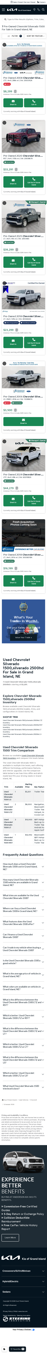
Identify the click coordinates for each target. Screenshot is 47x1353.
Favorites (17, 1349)
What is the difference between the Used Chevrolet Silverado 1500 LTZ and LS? (22, 1060)
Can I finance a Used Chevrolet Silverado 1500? (18, 936)
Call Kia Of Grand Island (33, 182)
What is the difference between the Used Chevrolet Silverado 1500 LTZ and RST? (22, 1002)
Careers (41, 2)
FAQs (15, 1311)
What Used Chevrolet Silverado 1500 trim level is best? (21, 1087)
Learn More (10, 1238)
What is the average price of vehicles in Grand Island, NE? (22, 975)
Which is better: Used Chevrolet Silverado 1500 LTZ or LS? (18, 1074)
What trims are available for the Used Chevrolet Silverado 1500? (21, 896)
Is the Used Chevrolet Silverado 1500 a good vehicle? (21, 962)
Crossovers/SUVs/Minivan (16, 1271)
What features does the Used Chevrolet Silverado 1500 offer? (18, 923)
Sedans (7, 1292)
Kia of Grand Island (22, 1301)
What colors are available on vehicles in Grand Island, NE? (22, 988)
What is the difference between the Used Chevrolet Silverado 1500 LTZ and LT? (22, 1031)
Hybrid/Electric (10, 1281)
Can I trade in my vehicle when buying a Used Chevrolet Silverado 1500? (22, 949)
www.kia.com (22, 1311)
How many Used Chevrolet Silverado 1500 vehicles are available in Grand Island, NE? (20, 882)
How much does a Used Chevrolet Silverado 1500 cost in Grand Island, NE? (20, 867)
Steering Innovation (23, 1315)
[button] (34, 10)
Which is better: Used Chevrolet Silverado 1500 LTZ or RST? (18, 1017)
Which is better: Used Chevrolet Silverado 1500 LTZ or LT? (18, 1045)
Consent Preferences (4, 1349)
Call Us (33, 103)
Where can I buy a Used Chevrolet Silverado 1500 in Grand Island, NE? (20, 909)
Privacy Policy (8, 1311)
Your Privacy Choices (23, 1330)
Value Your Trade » (23, 637)
